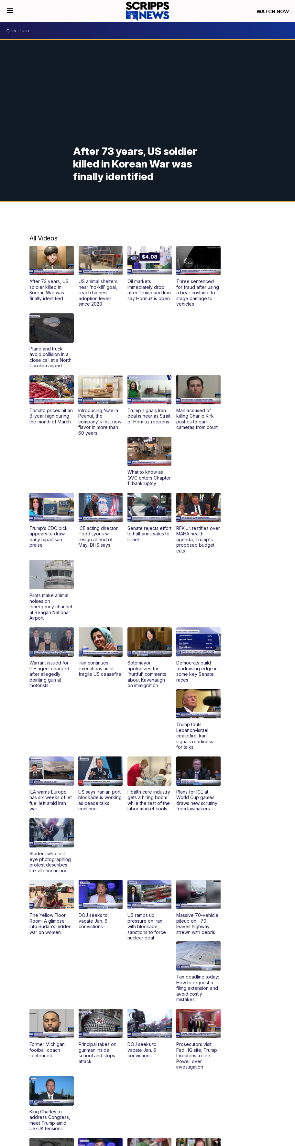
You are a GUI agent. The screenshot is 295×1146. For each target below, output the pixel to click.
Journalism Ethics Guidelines (194, 1118)
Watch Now (273, 11)
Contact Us (271, 1086)
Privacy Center (268, 1123)
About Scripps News (235, 1086)
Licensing (273, 1112)
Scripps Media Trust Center (255, 1118)
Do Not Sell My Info (177, 1112)
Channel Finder (195, 1086)
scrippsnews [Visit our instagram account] (18, 1082)
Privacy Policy (214, 1112)
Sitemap (146, 1112)
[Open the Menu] (10, 11)
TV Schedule (163, 1086)
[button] (51, 273)
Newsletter (272, 1091)
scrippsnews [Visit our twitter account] (28, 1082)
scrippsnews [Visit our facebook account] (12, 1082)
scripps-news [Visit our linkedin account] (23, 1082)
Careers (249, 1091)
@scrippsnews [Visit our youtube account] (34, 1082)
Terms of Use (245, 1112)
